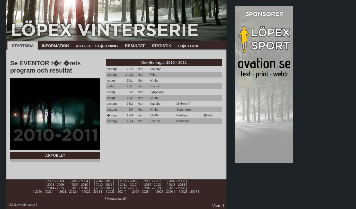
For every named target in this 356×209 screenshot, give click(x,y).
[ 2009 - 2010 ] (80, 184)
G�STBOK (188, 46)
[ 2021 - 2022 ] (68, 191)
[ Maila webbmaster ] (22, 204)
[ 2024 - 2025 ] (140, 191)
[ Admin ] (218, 205)
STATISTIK (162, 46)
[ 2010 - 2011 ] (104, 184)
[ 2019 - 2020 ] (177, 188)
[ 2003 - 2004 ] (80, 181)
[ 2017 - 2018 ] (128, 188)
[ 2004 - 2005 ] (104, 181)
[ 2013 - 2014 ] (177, 184)
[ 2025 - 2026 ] (165, 191)
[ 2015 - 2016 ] (80, 188)
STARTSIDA (23, 46)
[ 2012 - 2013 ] (153, 184)
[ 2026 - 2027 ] (189, 191)
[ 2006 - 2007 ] (153, 181)
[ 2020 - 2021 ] (43, 191)
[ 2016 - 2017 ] (104, 188)
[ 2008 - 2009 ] (56, 184)
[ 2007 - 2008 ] (177, 181)
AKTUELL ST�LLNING (97, 46)
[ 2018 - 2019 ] (153, 188)
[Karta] (208, 115)
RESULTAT (135, 46)
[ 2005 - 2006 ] (128, 181)
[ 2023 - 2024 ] (116, 191)
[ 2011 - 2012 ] (128, 184)
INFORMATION (55, 46)
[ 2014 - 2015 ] (56, 188)
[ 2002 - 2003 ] (56, 181)
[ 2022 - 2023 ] (92, 191)
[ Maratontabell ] (116, 198)
